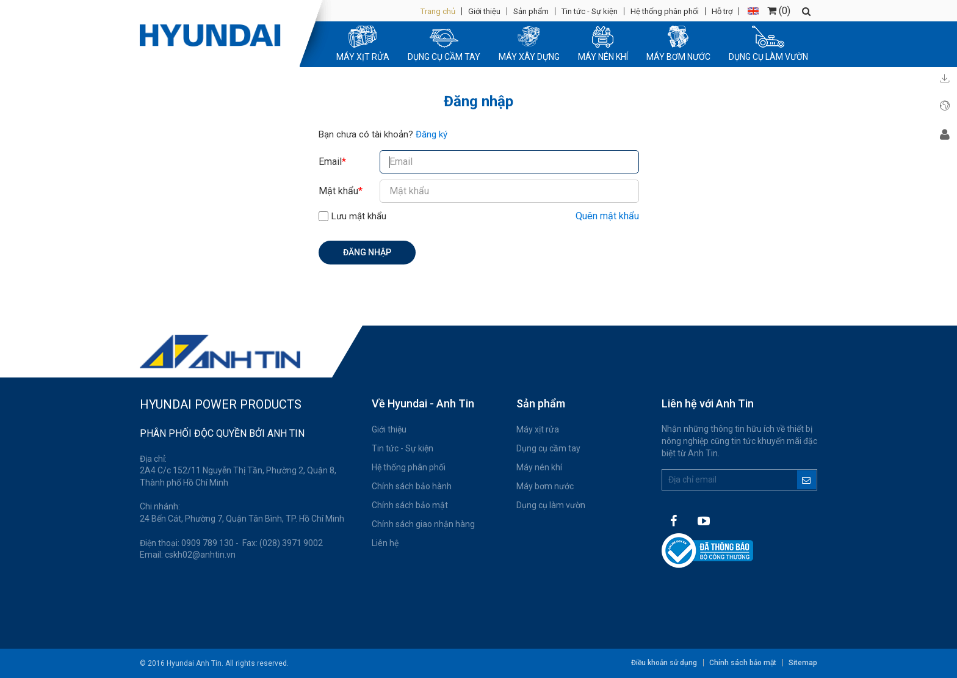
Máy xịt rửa (537, 429)
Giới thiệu (484, 11)
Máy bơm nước (545, 486)
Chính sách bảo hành (412, 486)
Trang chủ (438, 11)
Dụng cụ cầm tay (548, 448)
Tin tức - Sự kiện (590, 11)
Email (332, 161)
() (778, 10)
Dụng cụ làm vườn (550, 505)
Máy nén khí (539, 467)
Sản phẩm (531, 11)
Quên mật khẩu (607, 216)
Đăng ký (431, 134)
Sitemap (803, 662)
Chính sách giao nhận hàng (423, 524)
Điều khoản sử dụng (664, 662)
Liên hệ (385, 543)
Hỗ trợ (722, 11)
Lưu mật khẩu (358, 216)
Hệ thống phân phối (664, 11)
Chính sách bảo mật (410, 505)
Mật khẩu (341, 191)
